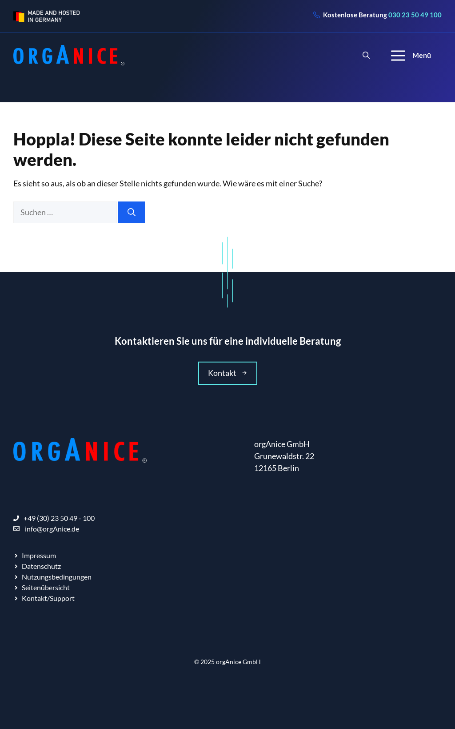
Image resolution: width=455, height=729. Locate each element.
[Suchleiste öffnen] (366, 55)
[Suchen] (131, 212)
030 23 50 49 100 (415, 15)
